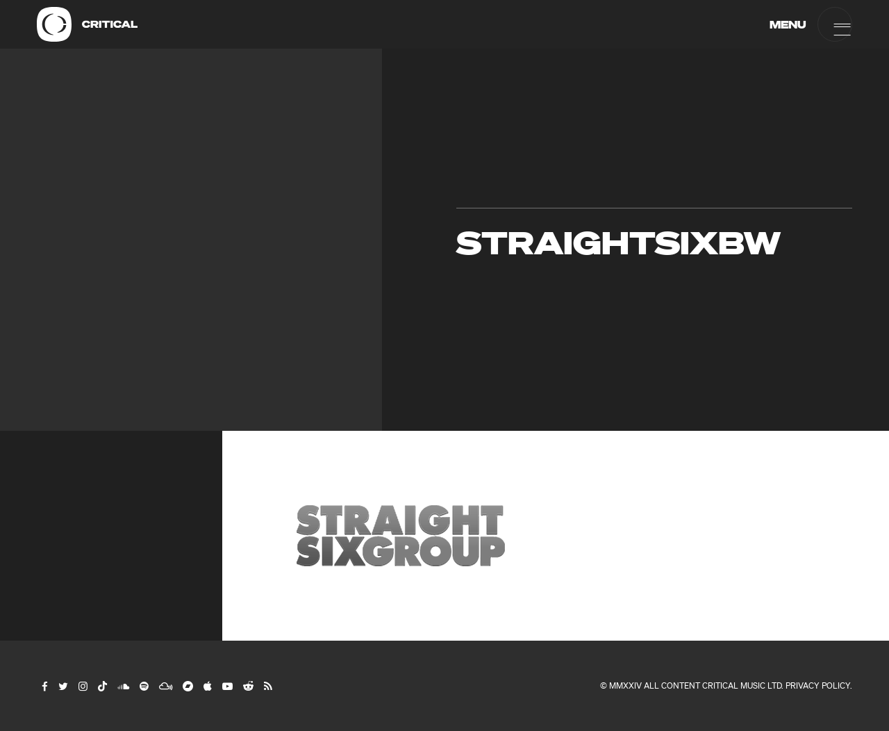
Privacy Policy (818, 685)
